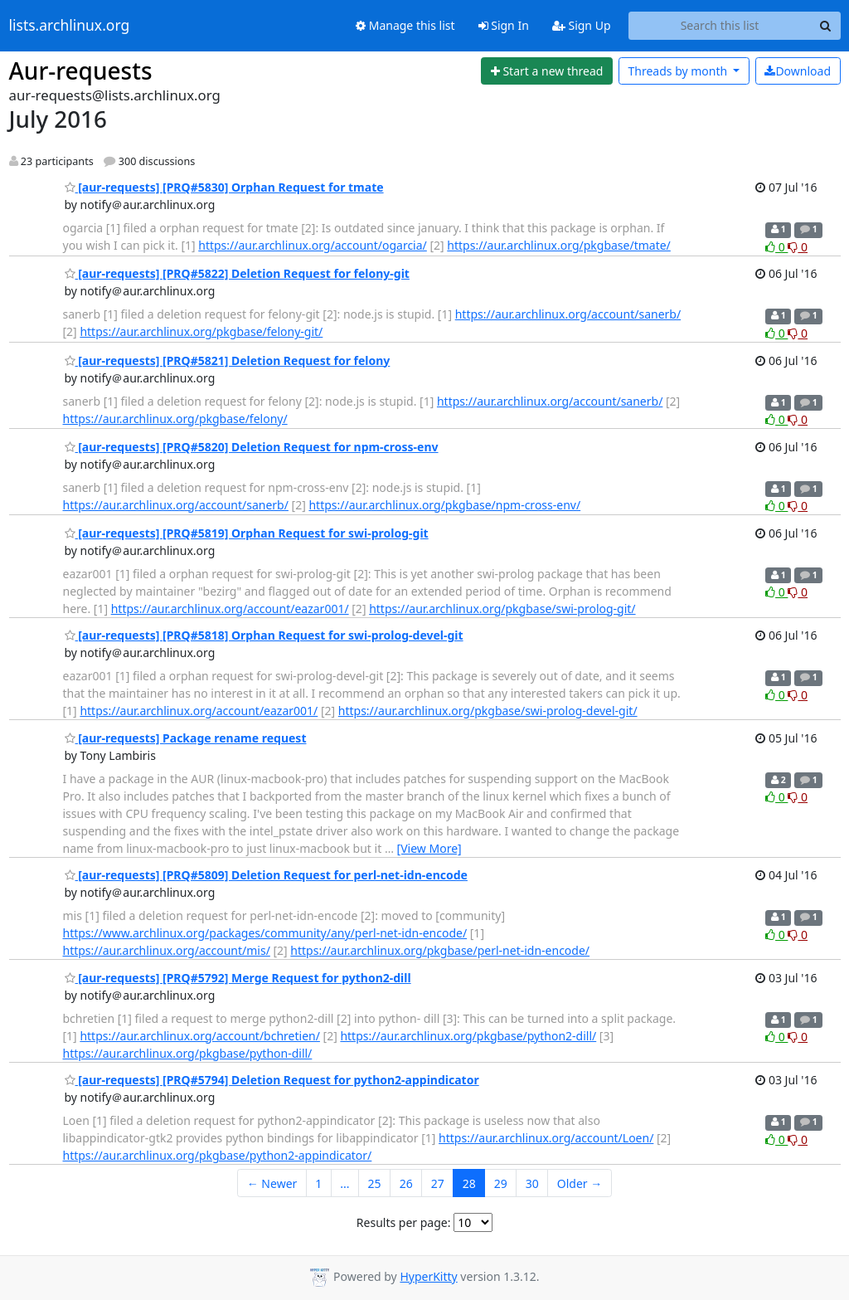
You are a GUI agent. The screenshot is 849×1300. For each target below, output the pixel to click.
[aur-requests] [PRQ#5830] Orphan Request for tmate (224, 187)
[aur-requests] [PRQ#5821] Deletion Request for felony (228, 360)
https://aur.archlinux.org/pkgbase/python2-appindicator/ (217, 1155)
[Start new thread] (547, 71)
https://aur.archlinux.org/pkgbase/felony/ (175, 418)
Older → (579, 1183)
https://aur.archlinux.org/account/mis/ (166, 950)
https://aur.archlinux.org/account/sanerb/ (568, 314)
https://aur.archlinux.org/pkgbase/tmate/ (559, 245)
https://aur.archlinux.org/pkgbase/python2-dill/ (468, 1036)
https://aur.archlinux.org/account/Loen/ (546, 1138)
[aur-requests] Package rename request (186, 738)
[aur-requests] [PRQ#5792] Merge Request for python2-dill (238, 978)
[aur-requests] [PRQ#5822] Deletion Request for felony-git (237, 273)
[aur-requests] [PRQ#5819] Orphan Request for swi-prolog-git (247, 533)
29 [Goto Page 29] (500, 1183)
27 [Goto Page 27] (437, 1183)
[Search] (826, 26)
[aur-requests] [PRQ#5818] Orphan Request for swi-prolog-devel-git (264, 635)
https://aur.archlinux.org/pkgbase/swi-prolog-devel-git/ (488, 710)
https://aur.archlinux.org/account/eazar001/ (230, 608)
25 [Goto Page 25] (374, 1183)
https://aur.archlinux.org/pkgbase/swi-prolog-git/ (502, 608)
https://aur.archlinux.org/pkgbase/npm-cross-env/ (444, 505)
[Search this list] (720, 26)
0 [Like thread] (776, 247)
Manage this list (405, 25)
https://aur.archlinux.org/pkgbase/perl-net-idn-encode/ (439, 950)
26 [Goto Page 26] (406, 1183)
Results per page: (404, 1222)
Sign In (503, 25)
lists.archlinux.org (69, 26)
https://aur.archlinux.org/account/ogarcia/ (312, 245)
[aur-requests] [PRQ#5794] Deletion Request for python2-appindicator (272, 1080)
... (344, 1183)
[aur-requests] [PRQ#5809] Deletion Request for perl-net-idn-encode (266, 875)
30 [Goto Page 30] (532, 1183)
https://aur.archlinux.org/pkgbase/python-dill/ (188, 1053)
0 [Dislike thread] (798, 247)
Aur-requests (81, 70)
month (679, 71)
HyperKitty (428, 1276)
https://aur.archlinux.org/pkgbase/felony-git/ (201, 331)
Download (797, 71)
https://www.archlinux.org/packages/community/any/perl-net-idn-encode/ (265, 933)
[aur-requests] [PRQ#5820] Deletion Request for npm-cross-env (252, 447)
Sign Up (581, 25)
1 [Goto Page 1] (318, 1183)
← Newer (272, 1183)
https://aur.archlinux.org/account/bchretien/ (200, 1036)
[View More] (429, 848)
